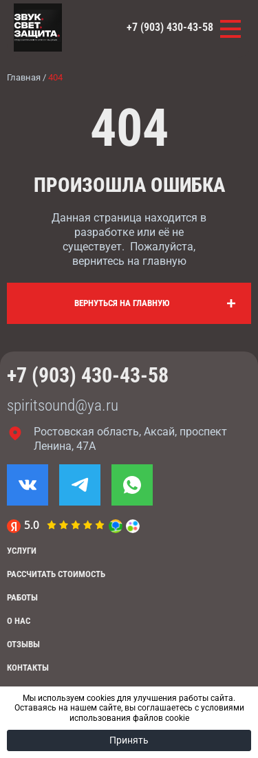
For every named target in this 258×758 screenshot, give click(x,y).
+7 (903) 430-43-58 (170, 27)
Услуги (21, 550)
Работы (22, 597)
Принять (129, 740)
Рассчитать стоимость (56, 574)
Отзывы (23, 644)
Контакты (28, 667)
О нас (18, 621)
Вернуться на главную (122, 303)
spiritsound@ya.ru (62, 405)
